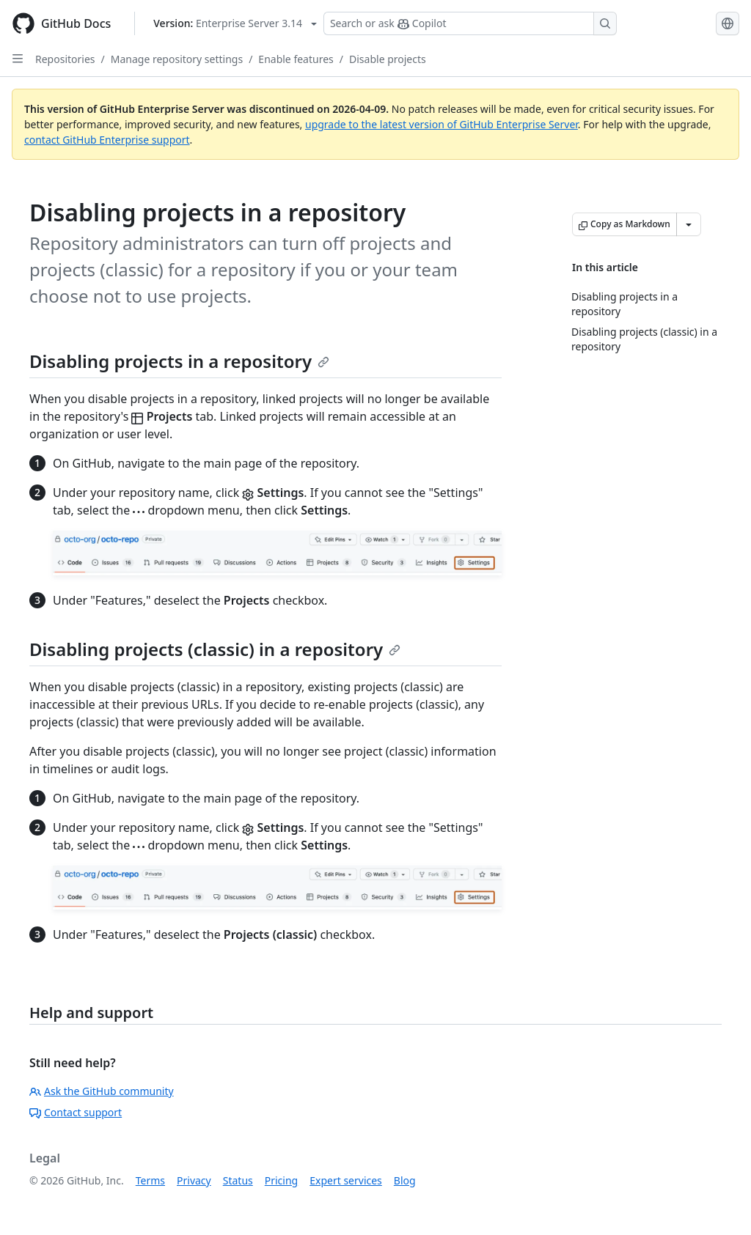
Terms (150, 1180)
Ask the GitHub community (101, 1091)
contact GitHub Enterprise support (107, 140)
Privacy (194, 1180)
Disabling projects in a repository (179, 361)
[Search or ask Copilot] (470, 23)
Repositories (65, 59)
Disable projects (387, 59)
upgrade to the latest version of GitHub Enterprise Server (441, 124)
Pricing (281, 1180)
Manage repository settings (177, 59)
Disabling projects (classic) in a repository (214, 649)
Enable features (295, 59)
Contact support (75, 1112)
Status (238, 1180)
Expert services (345, 1180)
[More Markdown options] (688, 224)
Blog (405, 1180)
